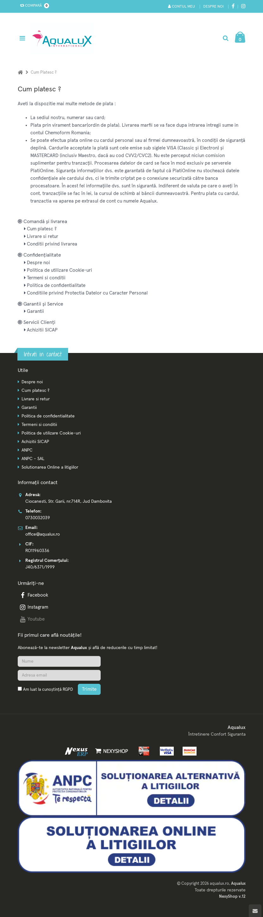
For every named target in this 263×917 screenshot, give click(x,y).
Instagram (33, 607)
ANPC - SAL (33, 459)
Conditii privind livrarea (50, 244)
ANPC (27, 450)
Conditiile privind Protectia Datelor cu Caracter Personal (86, 293)
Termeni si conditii (45, 278)
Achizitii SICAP (41, 330)
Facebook (33, 595)
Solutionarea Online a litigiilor (50, 467)
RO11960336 (37, 551)
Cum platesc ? (40, 229)
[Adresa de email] (59, 675)
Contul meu (181, 6)
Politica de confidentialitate (54, 285)
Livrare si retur (41, 236)
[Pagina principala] (63, 38)
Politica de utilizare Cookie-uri (58, 270)
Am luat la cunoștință (48, 690)
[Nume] (59, 661)
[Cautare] (225, 38)
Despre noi (213, 7)
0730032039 (37, 518)
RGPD (68, 690)
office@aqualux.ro (42, 534)
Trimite (89, 689)
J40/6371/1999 (40, 567)
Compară (33, 5)
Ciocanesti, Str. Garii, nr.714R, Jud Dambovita (68, 501)
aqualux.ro (219, 884)
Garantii (34, 311)
